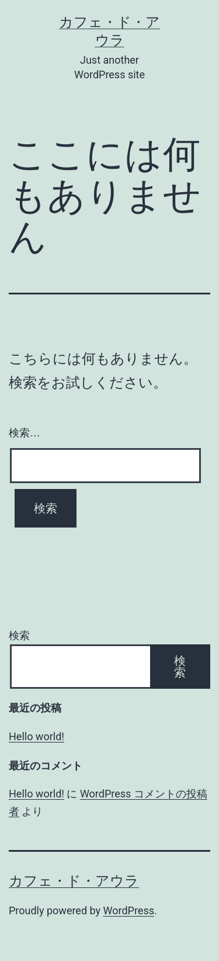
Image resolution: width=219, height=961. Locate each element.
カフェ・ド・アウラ (74, 881)
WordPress (128, 910)
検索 (19, 635)
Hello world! (36, 736)
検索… (24, 433)
